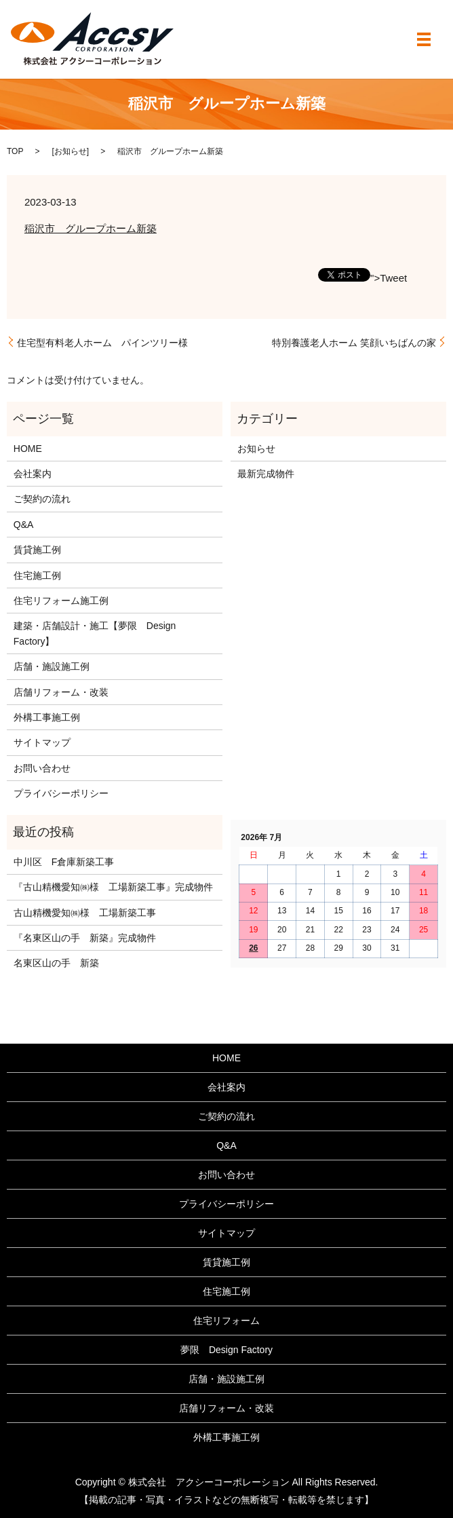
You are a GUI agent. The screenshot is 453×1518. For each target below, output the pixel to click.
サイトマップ (42, 742)
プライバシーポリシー (61, 793)
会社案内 (33, 473)
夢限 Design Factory (226, 1349)
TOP (15, 151)
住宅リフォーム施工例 (61, 600)
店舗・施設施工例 (52, 666)
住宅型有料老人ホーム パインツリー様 (102, 342)
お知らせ (70, 151)
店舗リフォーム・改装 (61, 692)
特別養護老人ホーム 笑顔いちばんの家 (354, 342)
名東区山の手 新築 (56, 962)
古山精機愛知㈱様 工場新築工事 (85, 912)
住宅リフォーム (226, 1320)
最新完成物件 (265, 473)
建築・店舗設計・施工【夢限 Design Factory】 (95, 633)
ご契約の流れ (42, 498)
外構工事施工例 (47, 717)
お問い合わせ (42, 768)
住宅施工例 (37, 575)
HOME (28, 448)
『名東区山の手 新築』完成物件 (85, 937)
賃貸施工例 (37, 549)
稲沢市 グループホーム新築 (90, 228)
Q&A (24, 524)
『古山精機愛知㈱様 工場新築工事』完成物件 (113, 886)
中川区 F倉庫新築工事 (64, 861)
